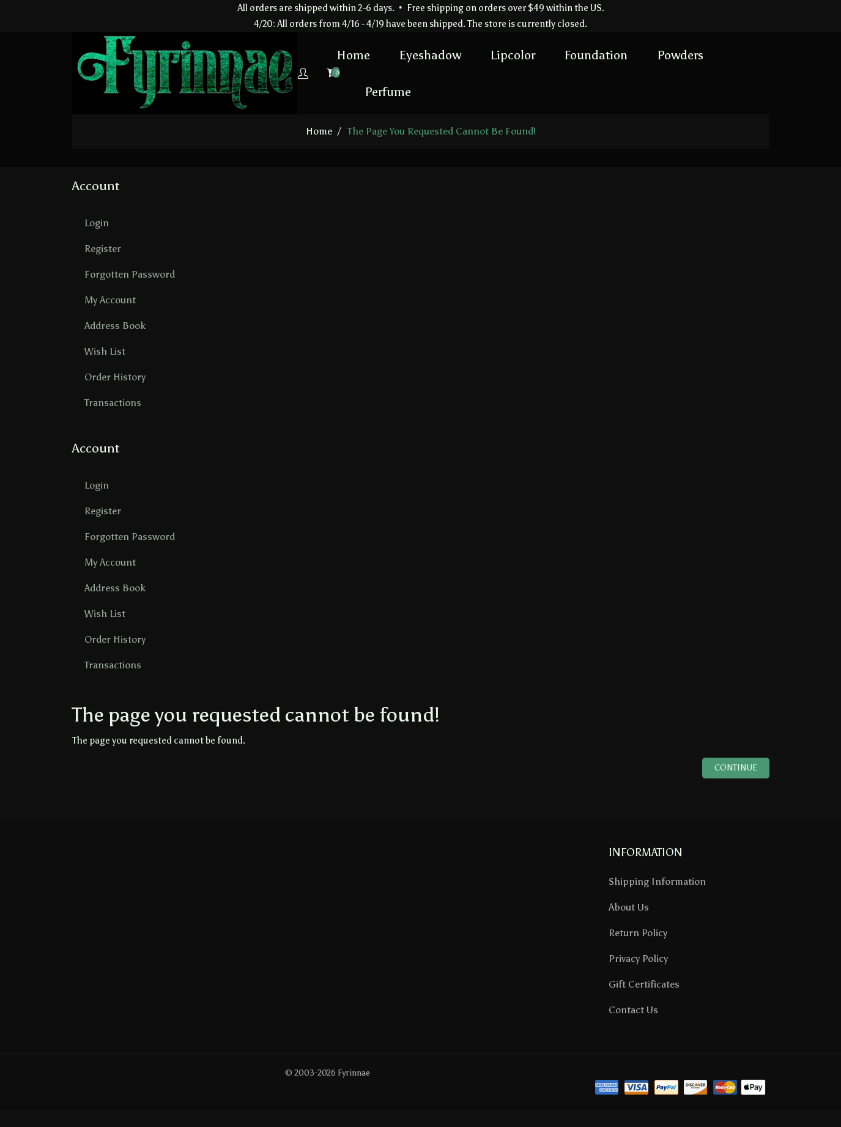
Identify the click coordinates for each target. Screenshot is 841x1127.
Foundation (555, 54)
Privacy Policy (638, 958)
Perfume (347, 91)
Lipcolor (472, 54)
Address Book (115, 325)
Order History (115, 377)
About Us (629, 907)
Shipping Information (657, 881)
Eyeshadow (390, 54)
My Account (110, 300)
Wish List (104, 351)
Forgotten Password (129, 274)
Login (96, 223)
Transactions (112, 402)
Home (313, 54)
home (319, 131)
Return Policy (638, 933)
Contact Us (633, 1010)
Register (102, 248)
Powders (640, 54)
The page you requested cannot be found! (441, 131)
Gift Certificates (644, 984)
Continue (735, 767)
